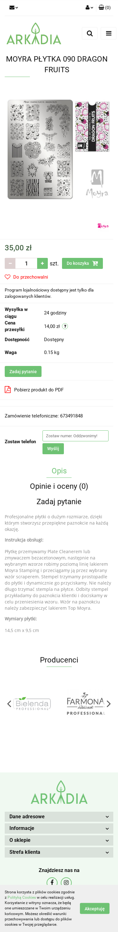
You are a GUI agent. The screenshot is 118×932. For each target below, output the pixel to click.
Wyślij (53, 448)
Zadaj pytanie (23, 371)
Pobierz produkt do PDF (34, 389)
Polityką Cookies (22, 897)
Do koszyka (82, 263)
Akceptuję (95, 908)
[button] (104, 8)
